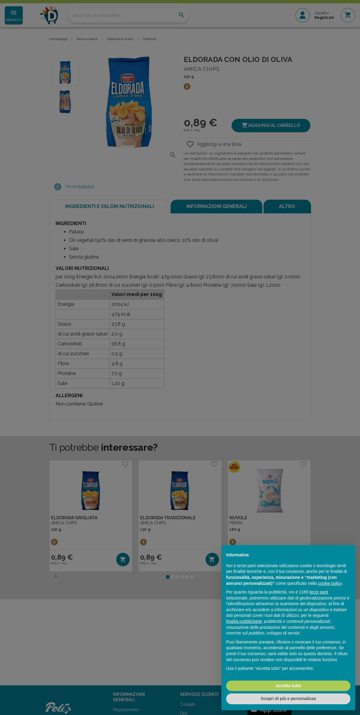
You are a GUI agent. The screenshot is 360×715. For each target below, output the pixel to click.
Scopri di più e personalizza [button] (288, 698)
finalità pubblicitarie (244, 621)
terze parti (319, 592)
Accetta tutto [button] (288, 685)
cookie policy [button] (329, 583)
